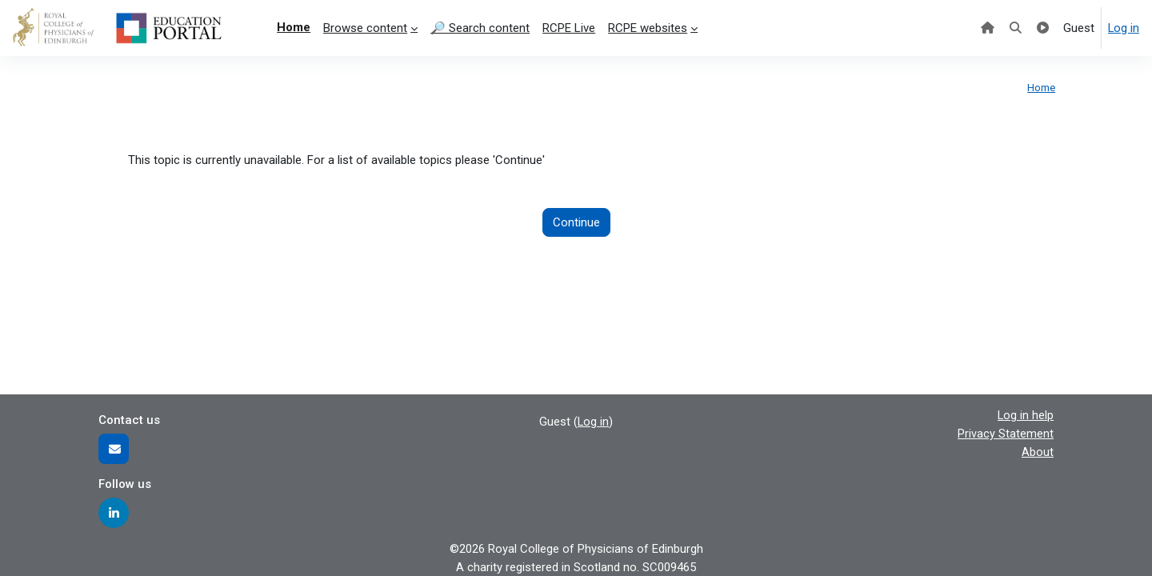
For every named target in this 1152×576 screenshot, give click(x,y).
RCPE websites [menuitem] (647, 28)
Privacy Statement (1006, 433)
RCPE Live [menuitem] (568, 28)
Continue (576, 222)
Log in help (1025, 415)
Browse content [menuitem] (365, 28)
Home (1041, 87)
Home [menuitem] (293, 27)
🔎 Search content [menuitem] (480, 28)
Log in (1123, 28)
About (1038, 451)
